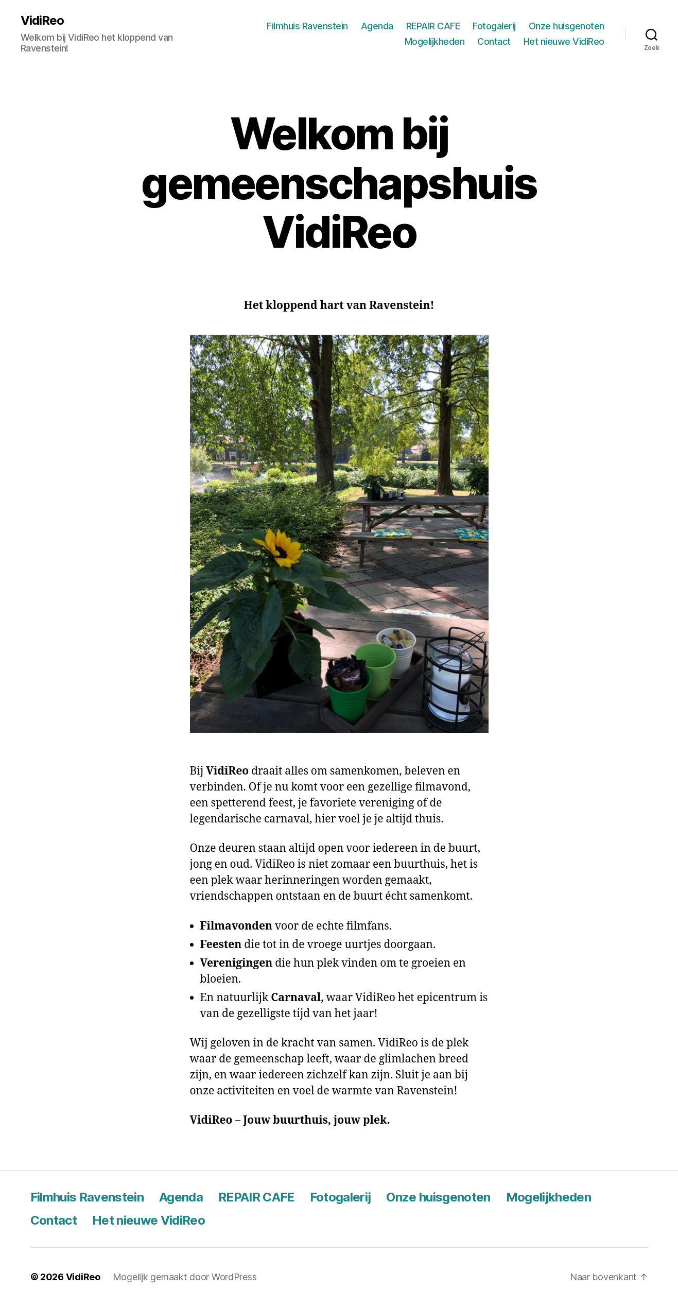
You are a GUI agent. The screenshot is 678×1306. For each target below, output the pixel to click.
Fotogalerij (494, 26)
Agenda (377, 26)
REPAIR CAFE (433, 26)
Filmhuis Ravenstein (307, 26)
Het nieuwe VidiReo (564, 41)
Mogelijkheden (435, 41)
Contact (494, 41)
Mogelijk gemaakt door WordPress (185, 1276)
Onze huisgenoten (566, 26)
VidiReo (42, 20)
